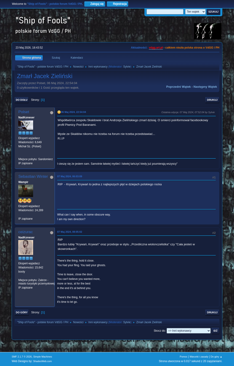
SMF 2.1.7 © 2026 (22, 356)
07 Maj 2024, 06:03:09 (69, 176)
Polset (23, 112)
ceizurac (25, 232)
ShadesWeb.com (42, 361)
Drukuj (212, 99)
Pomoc (184, 356)
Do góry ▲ (216, 356)
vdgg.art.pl (156, 47)
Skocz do (159, 330)
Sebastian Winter (33, 176)
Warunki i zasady (199, 356)
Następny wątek (205, 86)
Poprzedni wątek (178, 86)
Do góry (22, 312)
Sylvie (126, 66)
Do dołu (21, 99)
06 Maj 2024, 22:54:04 (73, 112)
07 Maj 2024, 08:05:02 (69, 231)
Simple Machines (42, 356)
